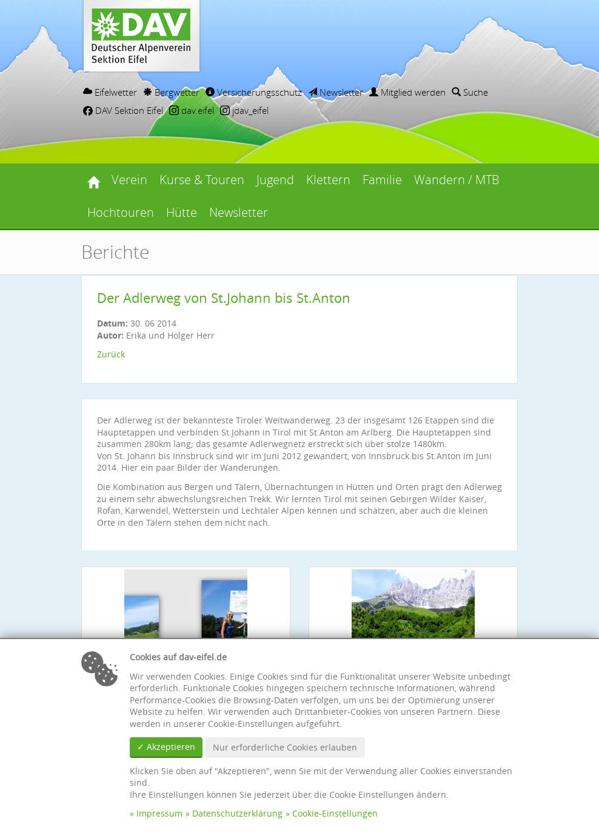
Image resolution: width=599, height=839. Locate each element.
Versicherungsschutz (254, 92)
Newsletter (335, 92)
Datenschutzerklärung (237, 813)
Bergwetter (171, 92)
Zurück (111, 354)
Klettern (328, 179)
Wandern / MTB (457, 179)
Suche (470, 92)
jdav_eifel (244, 110)
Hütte (181, 212)
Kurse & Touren (201, 179)
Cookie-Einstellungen (335, 813)
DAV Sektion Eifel (123, 110)
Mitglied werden (407, 92)
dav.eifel (191, 110)
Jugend (275, 179)
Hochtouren (120, 212)
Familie (382, 179)
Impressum (159, 813)
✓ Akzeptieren (166, 746)
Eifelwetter (110, 92)
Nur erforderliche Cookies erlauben (285, 747)
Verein (129, 179)
